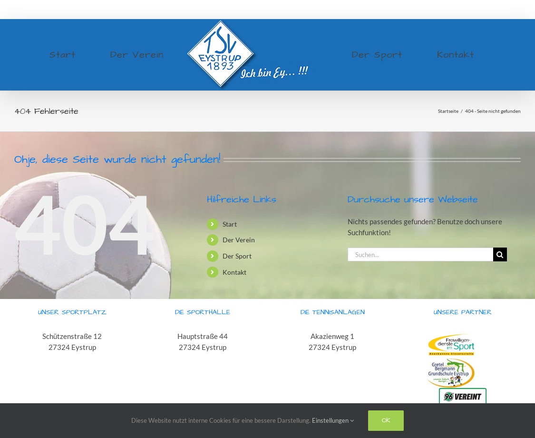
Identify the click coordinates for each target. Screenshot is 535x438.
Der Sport (237, 256)
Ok (386, 420)
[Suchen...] (420, 254)
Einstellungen (333, 420)
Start (230, 224)
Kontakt (234, 272)
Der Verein (239, 240)
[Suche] (500, 254)
